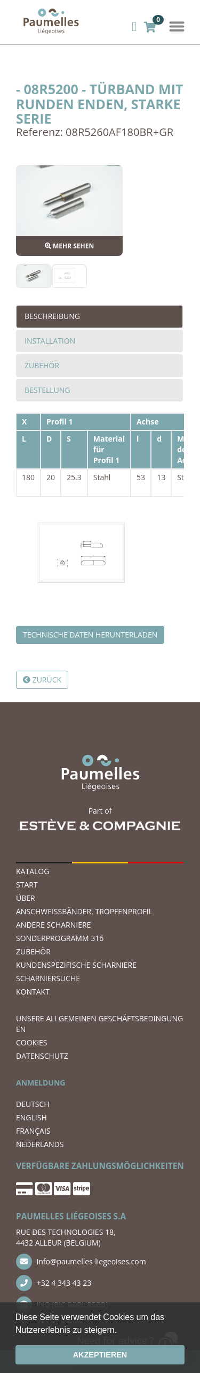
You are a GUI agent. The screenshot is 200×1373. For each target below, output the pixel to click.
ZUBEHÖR (33, 951)
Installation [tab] (50, 341)
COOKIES (31, 1042)
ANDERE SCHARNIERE (53, 925)
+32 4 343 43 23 (53, 1283)
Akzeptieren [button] (100, 1355)
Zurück (42, 679)
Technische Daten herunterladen (90, 634)
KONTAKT (33, 992)
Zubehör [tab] (42, 365)
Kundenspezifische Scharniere (76, 965)
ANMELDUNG (40, 1083)
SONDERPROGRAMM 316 (59, 938)
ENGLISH (31, 1117)
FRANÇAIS (33, 1131)
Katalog (32, 871)
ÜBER (25, 898)
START (27, 884)
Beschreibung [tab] (52, 316)
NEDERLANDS (39, 1144)
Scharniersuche (48, 978)
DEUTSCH (33, 1104)
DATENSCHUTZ (42, 1056)
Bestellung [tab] (47, 390)
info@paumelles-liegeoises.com (81, 1262)
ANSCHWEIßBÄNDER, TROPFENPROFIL (84, 911)
